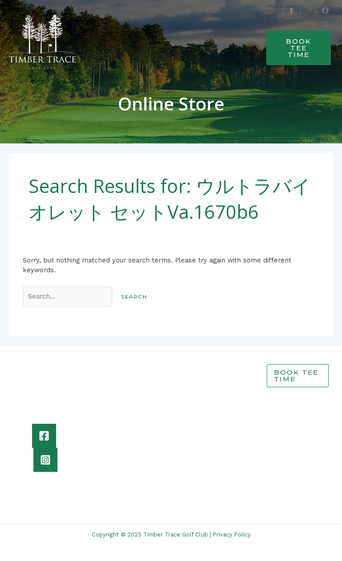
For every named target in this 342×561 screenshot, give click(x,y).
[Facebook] (44, 436)
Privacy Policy (232, 534)
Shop (217, 407)
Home (218, 368)
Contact (222, 417)
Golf (216, 378)
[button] (133, 37)
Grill (216, 388)
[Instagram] (45, 460)
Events (220, 397)
